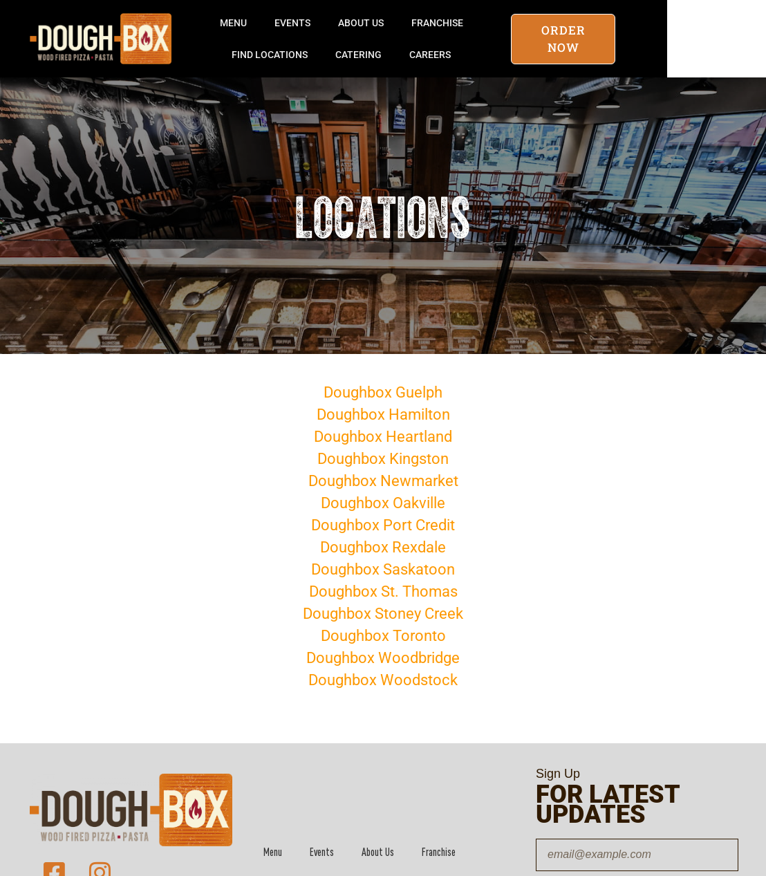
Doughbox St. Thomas (383, 591)
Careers (480, 54)
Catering (409, 54)
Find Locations (320, 54)
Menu (283, 22)
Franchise (488, 22)
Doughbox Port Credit (383, 525)
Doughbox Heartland (383, 436)
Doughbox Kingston (383, 458)
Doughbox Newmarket (383, 481)
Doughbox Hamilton (383, 414)
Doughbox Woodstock (383, 680)
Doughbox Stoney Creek (383, 613)
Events (343, 22)
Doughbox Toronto (383, 635)
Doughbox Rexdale (383, 547)
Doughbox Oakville (383, 503)
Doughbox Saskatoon (383, 569)
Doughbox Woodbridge (383, 658)
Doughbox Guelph (383, 392)
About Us (411, 22)
